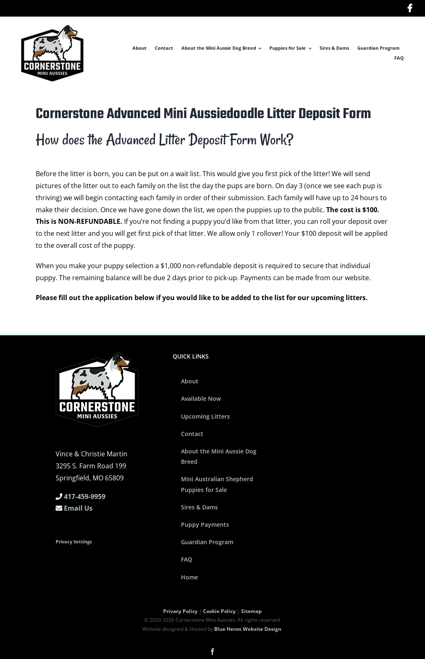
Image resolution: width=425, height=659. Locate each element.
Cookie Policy (219, 611)
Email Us (78, 508)
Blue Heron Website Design (247, 628)
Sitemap (251, 611)
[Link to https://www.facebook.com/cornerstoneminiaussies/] (410, 8)
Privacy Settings (74, 541)
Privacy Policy (180, 611)
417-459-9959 (84, 496)
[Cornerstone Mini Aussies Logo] (52, 28)
